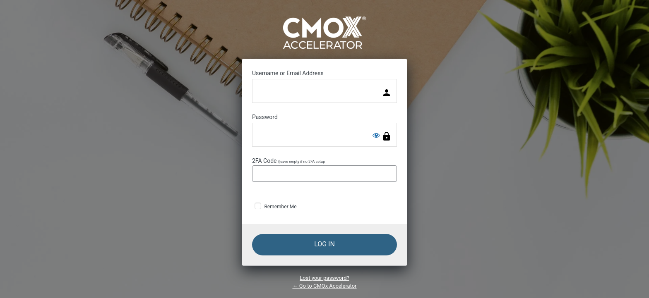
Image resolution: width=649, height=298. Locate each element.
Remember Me (280, 207)
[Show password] (376, 135)
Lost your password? (324, 278)
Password (265, 117)
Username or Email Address (288, 73)
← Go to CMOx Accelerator (324, 286)
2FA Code (324, 169)
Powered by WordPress (324, 33)
